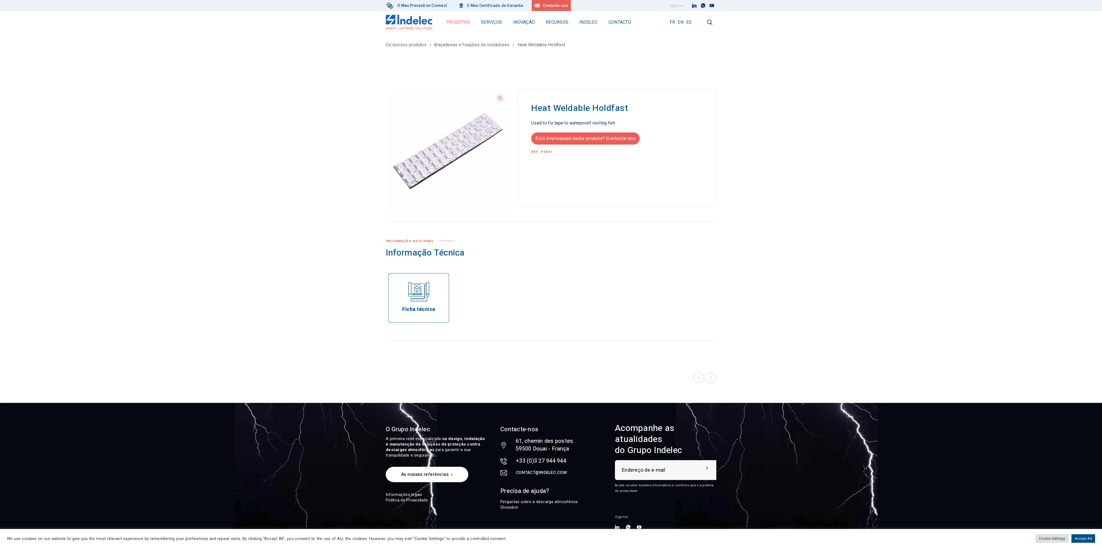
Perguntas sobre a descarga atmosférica (539, 501)
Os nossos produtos (406, 44)
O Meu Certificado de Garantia (495, 5)
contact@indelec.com (541, 472)
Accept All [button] (1083, 538)
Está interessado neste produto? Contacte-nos (585, 138)
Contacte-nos (555, 5)
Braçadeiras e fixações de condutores (472, 44)
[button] (500, 98)
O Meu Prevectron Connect (422, 5)
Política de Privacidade (407, 500)
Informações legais (404, 494)
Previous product (698, 377)
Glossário (509, 507)
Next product (710, 377)
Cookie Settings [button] (1052, 538)
